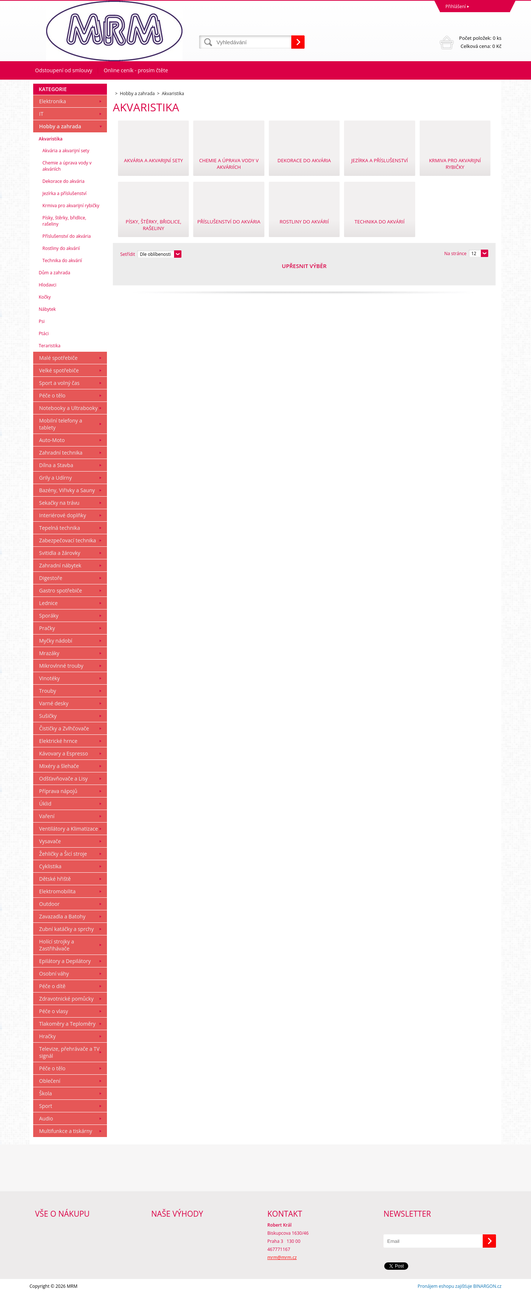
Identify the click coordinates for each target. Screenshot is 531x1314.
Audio (46, 1138)
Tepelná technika (59, 548)
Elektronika (52, 121)
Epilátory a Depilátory (65, 981)
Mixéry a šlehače (59, 786)
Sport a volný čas (59, 403)
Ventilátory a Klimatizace (68, 848)
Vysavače (50, 861)
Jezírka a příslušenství (64, 214)
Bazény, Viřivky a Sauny (67, 510)
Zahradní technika (61, 472)
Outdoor (49, 924)
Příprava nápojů (58, 811)
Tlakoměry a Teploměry (67, 1043)
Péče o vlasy (53, 1031)
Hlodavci (47, 305)
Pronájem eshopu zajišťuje (444, 1306)
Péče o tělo (52, 415)
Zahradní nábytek (60, 585)
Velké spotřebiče (59, 390)
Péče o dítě (52, 1006)
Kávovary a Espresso (63, 773)
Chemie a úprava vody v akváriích (66, 186)
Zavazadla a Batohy (62, 936)
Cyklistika (50, 886)
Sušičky (48, 736)
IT (41, 134)
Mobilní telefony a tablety (60, 444)
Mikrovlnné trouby (61, 685)
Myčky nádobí (55, 660)
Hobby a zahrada (60, 146)
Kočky (45, 317)
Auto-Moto (52, 460)
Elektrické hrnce (58, 761)
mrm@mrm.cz (282, 1278)
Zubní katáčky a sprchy (66, 949)
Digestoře (50, 598)
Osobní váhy (54, 993)
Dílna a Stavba (56, 485)
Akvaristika (50, 159)
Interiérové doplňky (62, 535)
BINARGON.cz (487, 1306)
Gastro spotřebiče (60, 610)
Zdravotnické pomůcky (66, 1018)
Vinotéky (49, 698)
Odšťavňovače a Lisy (63, 798)
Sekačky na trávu (59, 522)
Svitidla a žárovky (59, 573)
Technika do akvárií (62, 281)
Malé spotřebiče (58, 378)
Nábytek (47, 329)
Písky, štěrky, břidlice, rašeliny (64, 241)
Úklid (45, 823)
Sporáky (49, 635)
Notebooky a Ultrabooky (68, 428)
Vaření (47, 836)
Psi (42, 341)
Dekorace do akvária (63, 201)
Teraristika (49, 366)
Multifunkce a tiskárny (65, 1151)
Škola (45, 1113)
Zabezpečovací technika (67, 560)
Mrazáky (49, 673)
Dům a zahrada (54, 293)
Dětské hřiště (55, 899)
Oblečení (49, 1101)
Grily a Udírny (55, 497)
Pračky (47, 648)
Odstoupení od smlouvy (63, 70)
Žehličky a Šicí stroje (63, 873)
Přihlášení (455, 6)
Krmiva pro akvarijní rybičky (70, 226)
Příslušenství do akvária (66, 256)
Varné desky (53, 723)
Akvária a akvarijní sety (65, 171)
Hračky (47, 1056)
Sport (45, 1126)
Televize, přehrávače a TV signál (69, 1073)
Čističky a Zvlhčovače (64, 748)
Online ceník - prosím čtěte (136, 70)
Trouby (47, 711)
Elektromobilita (57, 911)
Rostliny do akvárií (61, 268)
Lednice (48, 623)
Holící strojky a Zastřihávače (56, 965)
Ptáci (44, 354)
